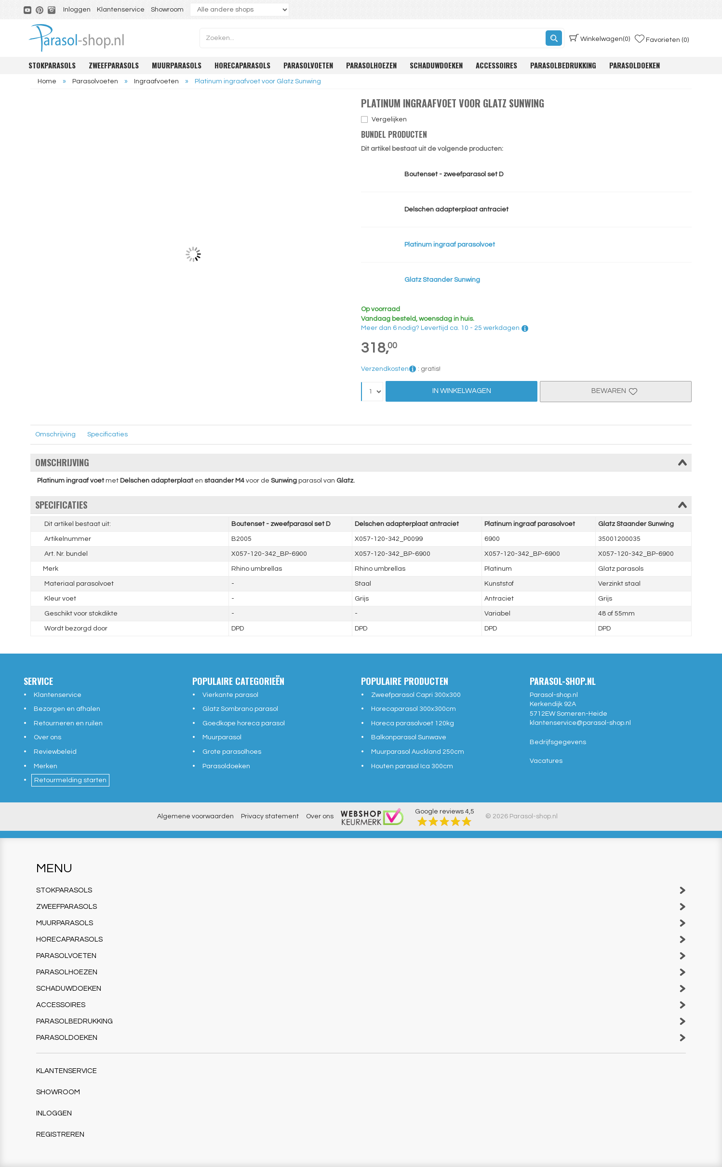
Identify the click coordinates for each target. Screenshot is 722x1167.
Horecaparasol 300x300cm (413, 709)
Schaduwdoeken (436, 65)
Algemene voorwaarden (195, 816)
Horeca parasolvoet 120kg (412, 723)
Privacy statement (270, 816)
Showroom (167, 9)
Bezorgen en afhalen (67, 709)
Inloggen (77, 9)
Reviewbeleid (55, 751)
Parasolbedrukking (563, 65)
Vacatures (546, 761)
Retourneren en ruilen (68, 723)
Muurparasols (176, 65)
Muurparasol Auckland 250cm (417, 751)
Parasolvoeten (308, 65)
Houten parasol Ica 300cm (412, 766)
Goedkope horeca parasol (243, 723)
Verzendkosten (388, 369)
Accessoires (496, 65)
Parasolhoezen (371, 65)
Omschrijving (55, 434)
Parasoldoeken (634, 65)
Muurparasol (221, 737)
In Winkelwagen (461, 390)
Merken (45, 766)
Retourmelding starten (70, 780)
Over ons (47, 737)
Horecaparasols (242, 65)
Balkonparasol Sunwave (408, 737)
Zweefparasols (114, 65)
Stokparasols (52, 65)
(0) (599, 38)
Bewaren (615, 390)
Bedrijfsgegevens (558, 742)
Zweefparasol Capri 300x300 (416, 695)
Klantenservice (121, 9)
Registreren (60, 1134)
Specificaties (107, 434)
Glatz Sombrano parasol (240, 709)
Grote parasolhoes (231, 751)
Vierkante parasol (230, 695)
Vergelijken (389, 119)
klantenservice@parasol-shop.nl (580, 723)
